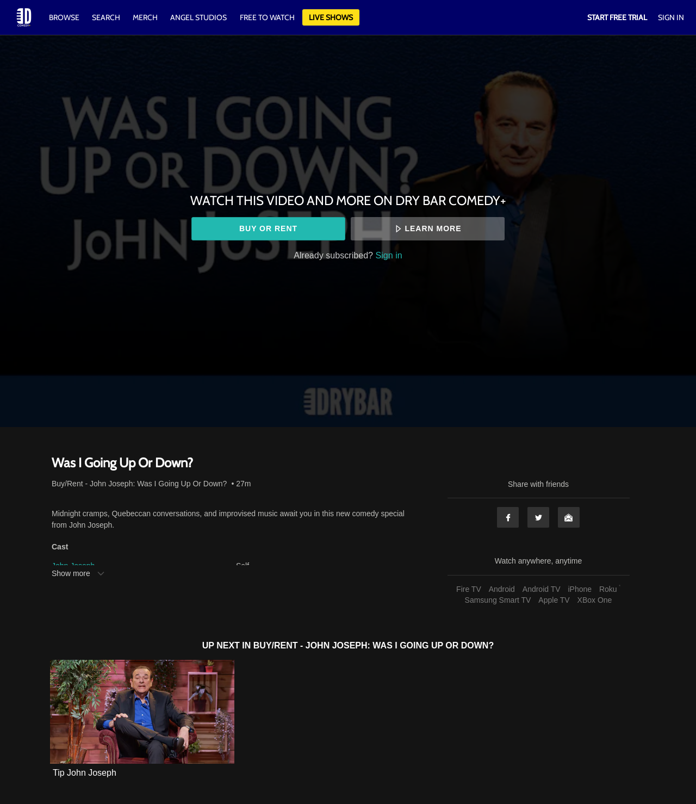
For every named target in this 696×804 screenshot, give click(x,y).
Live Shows (331, 17)
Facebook (507, 517)
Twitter (538, 517)
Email (568, 517)
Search (107, 17)
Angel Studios (198, 17)
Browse (65, 17)
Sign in (389, 255)
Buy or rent (268, 228)
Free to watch (267, 17)
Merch (145, 17)
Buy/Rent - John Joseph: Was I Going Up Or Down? (139, 483)
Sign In (671, 17)
